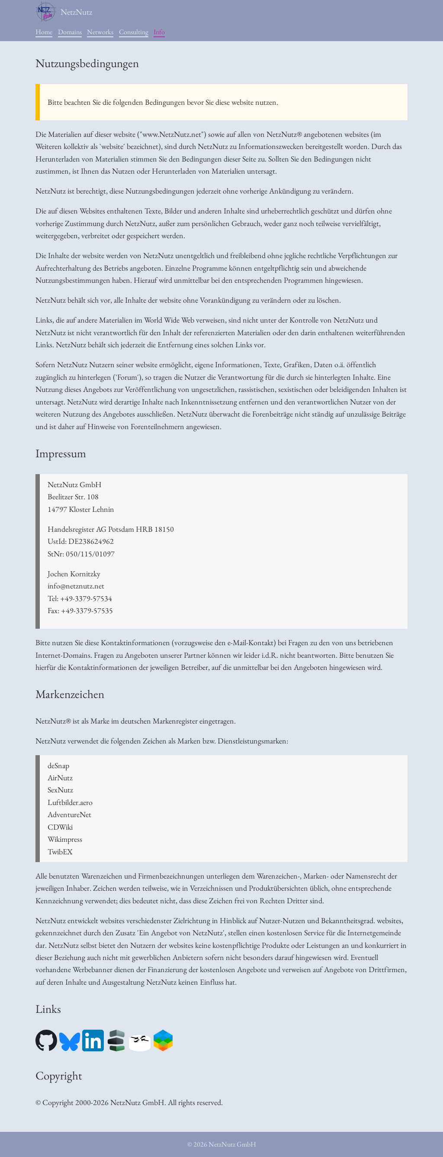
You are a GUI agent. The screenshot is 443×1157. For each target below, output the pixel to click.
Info (159, 31)
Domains (70, 31)
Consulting (133, 31)
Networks (100, 31)
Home (43, 31)
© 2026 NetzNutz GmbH (221, 1144)
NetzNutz (63, 11)
